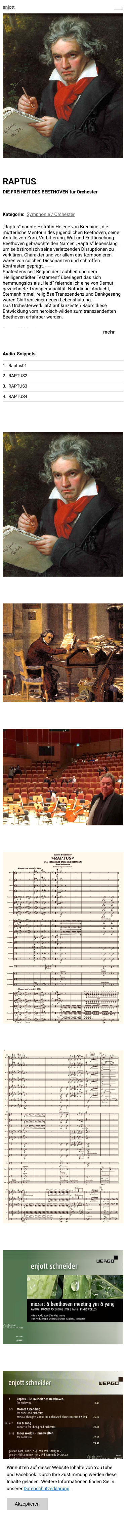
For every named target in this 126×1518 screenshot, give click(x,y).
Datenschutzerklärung (46, 1489)
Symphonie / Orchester (51, 214)
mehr (109, 332)
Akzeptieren (27, 1504)
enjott (9, 7)
